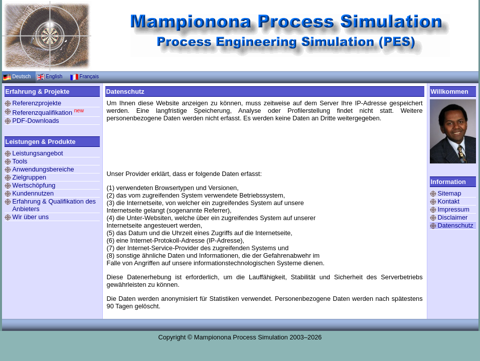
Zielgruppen (30, 177)
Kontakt (448, 201)
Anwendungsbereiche (43, 169)
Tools (20, 161)
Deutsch (22, 76)
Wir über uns (31, 217)
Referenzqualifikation (48, 111)
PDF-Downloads (36, 120)
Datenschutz (455, 225)
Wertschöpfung (34, 185)
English (54, 76)
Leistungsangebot (38, 153)
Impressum (453, 209)
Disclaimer (453, 217)
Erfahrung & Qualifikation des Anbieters (54, 205)
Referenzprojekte (37, 103)
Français (89, 76)
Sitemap (449, 193)
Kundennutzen (33, 193)
